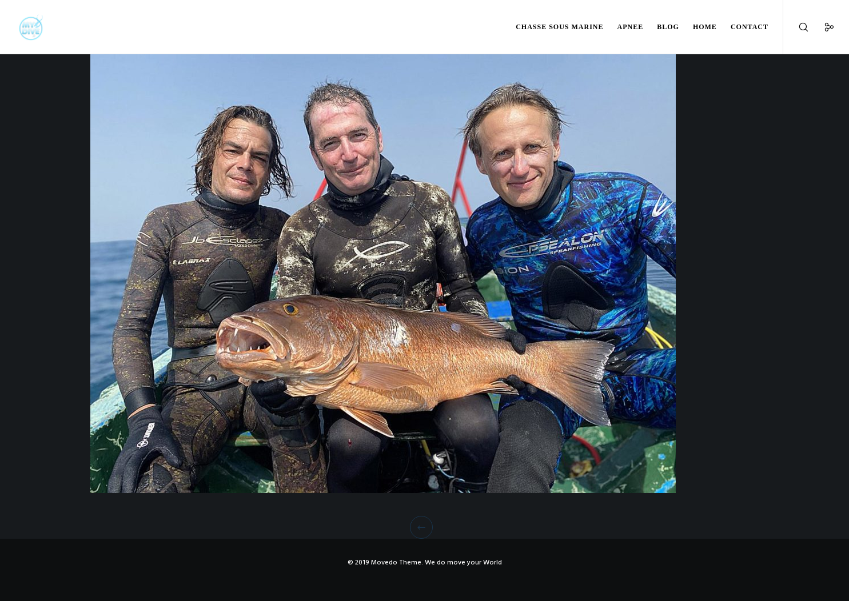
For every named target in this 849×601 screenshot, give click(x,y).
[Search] (796, 27)
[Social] (822, 27)
